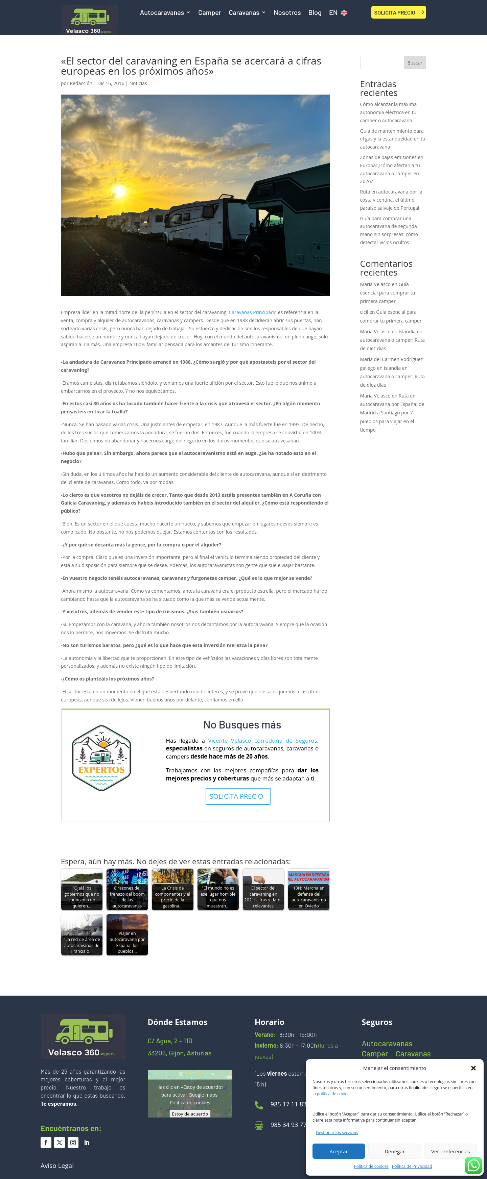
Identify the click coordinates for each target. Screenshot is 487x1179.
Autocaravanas (162, 13)
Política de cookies (371, 1166)
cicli (364, 312)
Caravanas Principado (253, 312)
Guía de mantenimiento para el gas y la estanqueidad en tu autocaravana (392, 139)
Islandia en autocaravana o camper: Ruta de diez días (392, 340)
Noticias (138, 83)
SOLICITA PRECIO (394, 12)
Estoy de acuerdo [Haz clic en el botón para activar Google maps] (190, 1114)
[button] (473, 1068)
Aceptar (339, 1151)
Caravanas (244, 13)
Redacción (81, 83)
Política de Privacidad (412, 1166)
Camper (209, 13)
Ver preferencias (450, 1151)
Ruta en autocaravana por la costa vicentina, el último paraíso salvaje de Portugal (391, 199)
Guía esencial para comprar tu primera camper (387, 292)
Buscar (415, 62)
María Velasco (375, 284)
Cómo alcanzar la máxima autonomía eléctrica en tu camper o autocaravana (388, 112)
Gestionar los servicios (337, 1132)
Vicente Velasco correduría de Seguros (262, 740)
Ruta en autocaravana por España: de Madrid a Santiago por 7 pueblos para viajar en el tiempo (392, 412)
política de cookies (334, 1094)
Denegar (395, 1151)
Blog (315, 13)
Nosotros (287, 13)
